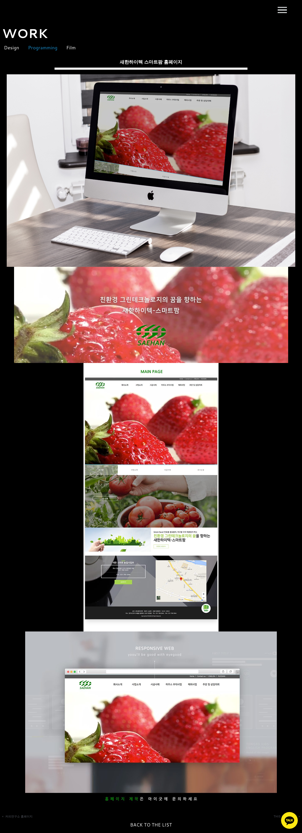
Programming (43, 47)
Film (74, 47)
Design (9, 47)
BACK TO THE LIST (151, 825)
